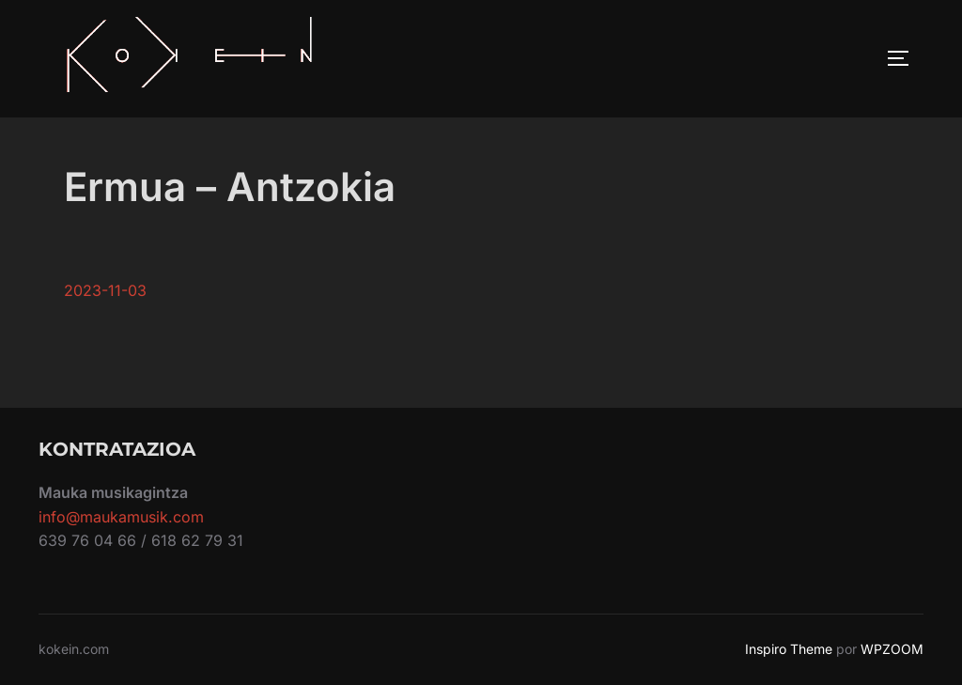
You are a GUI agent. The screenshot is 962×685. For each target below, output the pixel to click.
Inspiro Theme (788, 649)
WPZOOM (892, 649)
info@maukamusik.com (121, 516)
